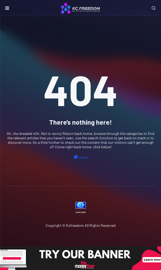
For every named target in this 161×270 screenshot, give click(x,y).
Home (80, 156)
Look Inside (81, 212)
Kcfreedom (75, 225)
